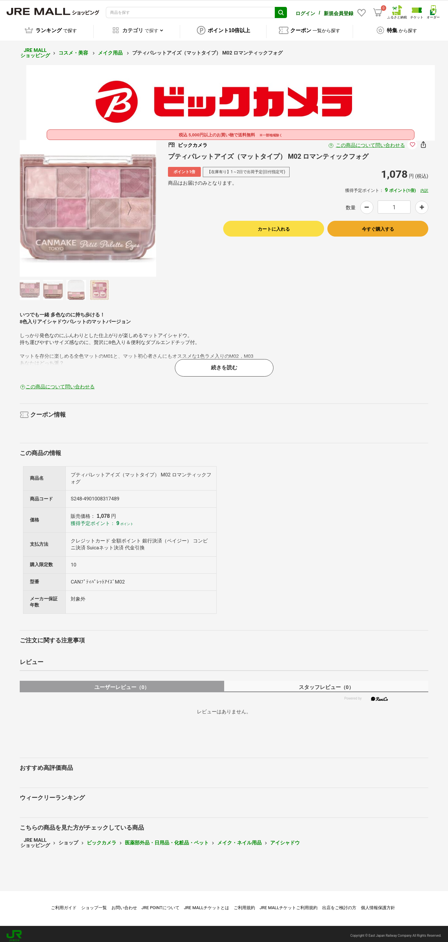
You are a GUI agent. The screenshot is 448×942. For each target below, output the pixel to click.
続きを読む (224, 364)
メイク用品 (111, 49)
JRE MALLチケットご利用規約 (289, 904)
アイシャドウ (285, 839)
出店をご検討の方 (339, 904)
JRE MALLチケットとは (206, 904)
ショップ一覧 (94, 904)
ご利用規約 (244, 904)
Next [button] (125, 205)
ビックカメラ (101, 839)
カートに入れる (274, 225)
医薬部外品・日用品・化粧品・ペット (167, 839)
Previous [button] (50, 205)
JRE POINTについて (160, 904)
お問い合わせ (124, 904)
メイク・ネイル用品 (239, 839)
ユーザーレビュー (121, 683)
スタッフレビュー (326, 683)
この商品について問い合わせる (370, 142)
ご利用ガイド (64, 904)
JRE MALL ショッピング (35, 49)
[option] (88, 204)
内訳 (424, 187)
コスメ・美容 (74, 49)
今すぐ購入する (378, 225)
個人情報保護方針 (378, 904)
